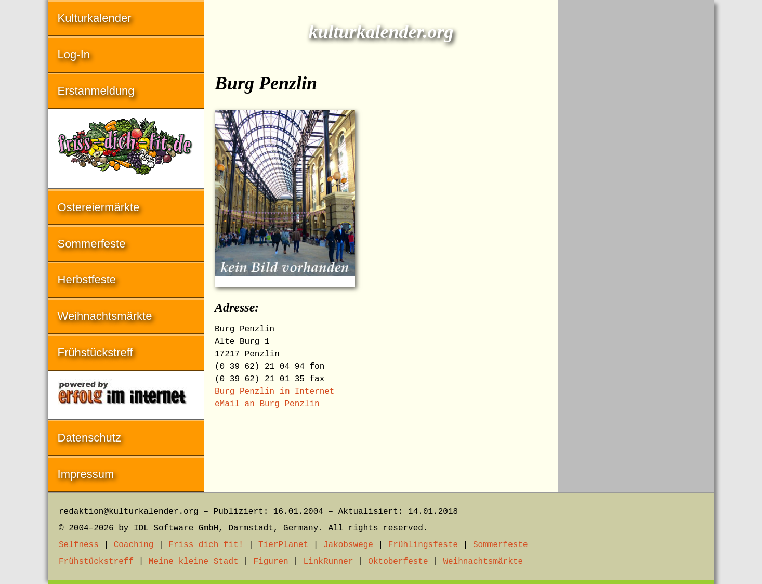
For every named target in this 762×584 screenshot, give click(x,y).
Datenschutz (89, 437)
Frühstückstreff (95, 352)
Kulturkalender (95, 17)
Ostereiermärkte (99, 207)
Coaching (134, 545)
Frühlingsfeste (423, 545)
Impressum (86, 474)
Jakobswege (348, 545)
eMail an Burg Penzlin (267, 404)
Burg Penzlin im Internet (274, 391)
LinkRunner (328, 561)
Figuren (270, 561)
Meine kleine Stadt (194, 561)
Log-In (74, 54)
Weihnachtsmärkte (105, 315)
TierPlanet (283, 545)
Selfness (79, 545)
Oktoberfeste (398, 561)
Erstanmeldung (96, 90)
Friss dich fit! (205, 545)
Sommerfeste (92, 243)
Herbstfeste (87, 279)
